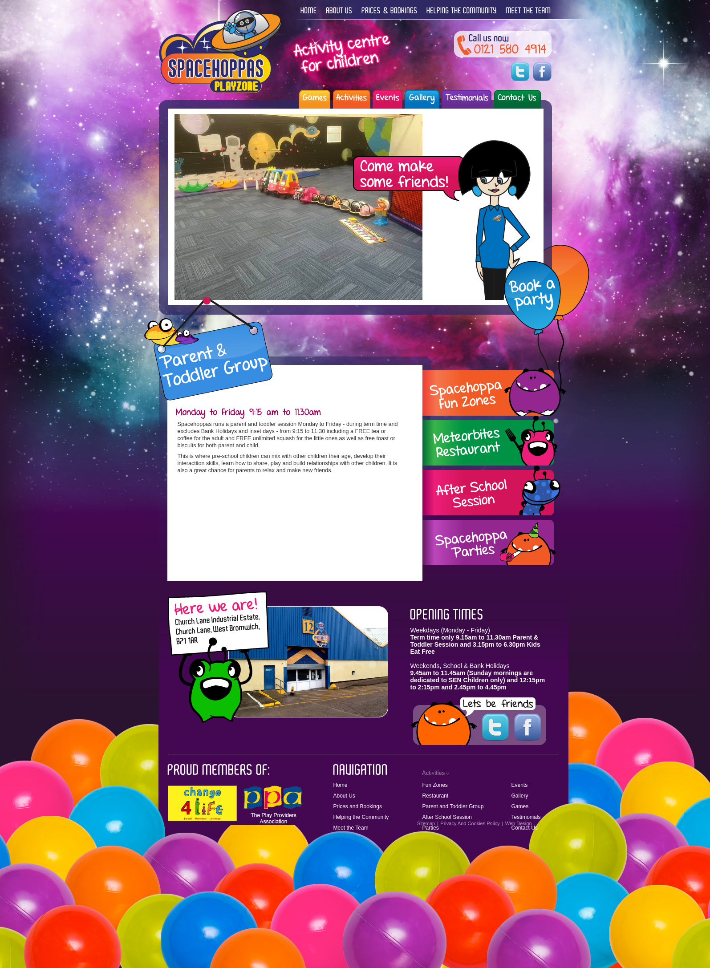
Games (520, 806)
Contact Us (524, 828)
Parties (430, 828)
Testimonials (526, 817)
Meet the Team (351, 828)
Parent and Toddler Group (453, 806)
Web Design (518, 823)
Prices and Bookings (357, 806)
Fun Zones (435, 785)
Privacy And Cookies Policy (469, 823)
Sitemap (426, 823)
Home (340, 785)
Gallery (519, 796)
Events (519, 785)
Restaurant (435, 796)
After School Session (447, 817)
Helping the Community (361, 817)
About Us (344, 796)
